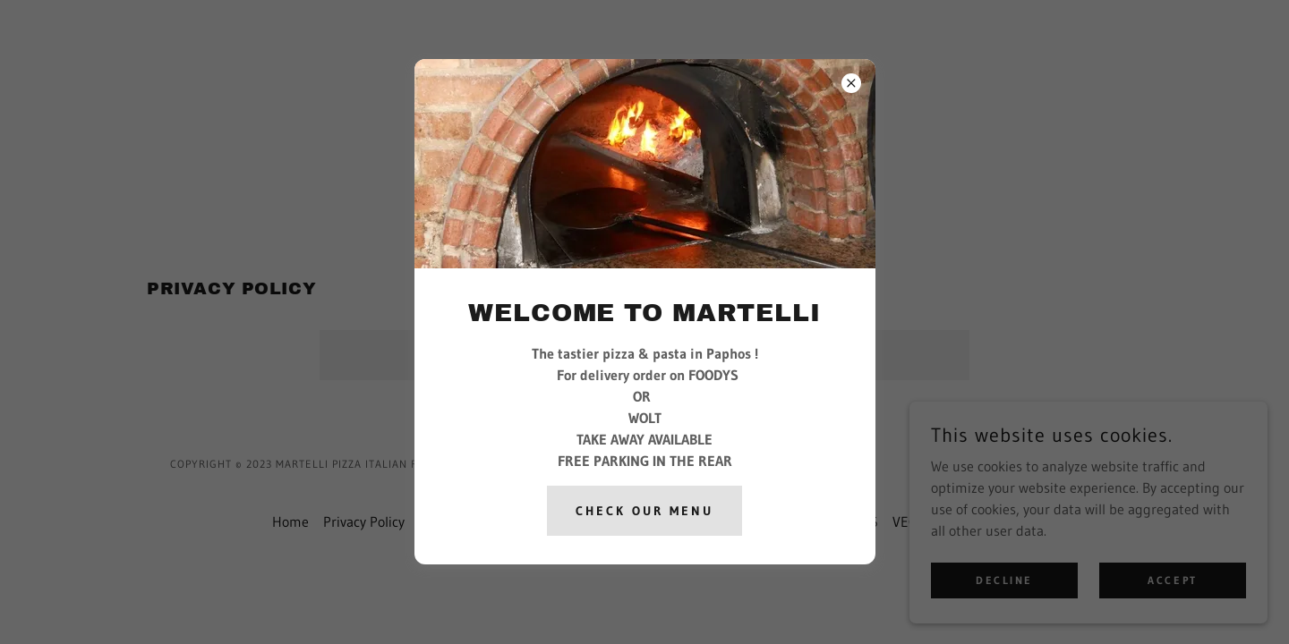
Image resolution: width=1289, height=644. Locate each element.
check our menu (644, 511)
